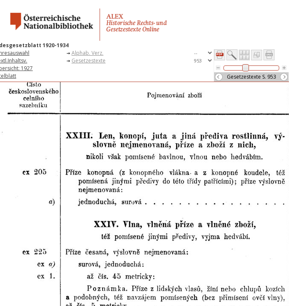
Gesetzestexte (89, 60)
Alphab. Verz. (87, 53)
